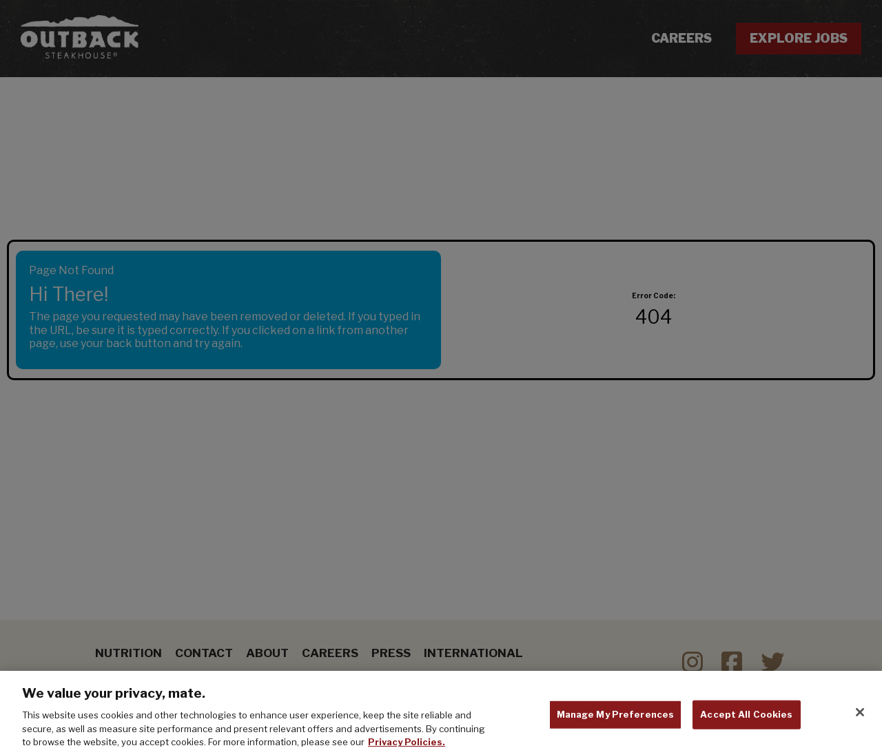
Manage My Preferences (616, 717)
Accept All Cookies (746, 717)
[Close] (860, 715)
